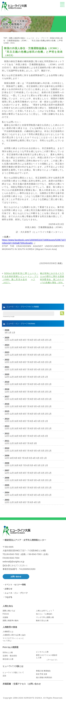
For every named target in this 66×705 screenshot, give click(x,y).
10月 (16, 340)
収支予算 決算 (41, 674)
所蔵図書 (7, 684)
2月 (10, 332)
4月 (39, 340)
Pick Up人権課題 (10, 647)
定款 (4, 676)
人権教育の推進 (10, 627)
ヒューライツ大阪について (13, 672)
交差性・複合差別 (10, 656)
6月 (31, 340)
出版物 (5, 617)
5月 (35, 340)
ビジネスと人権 (42, 652)
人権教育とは (8, 632)
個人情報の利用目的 (44, 677)
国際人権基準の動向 (17, 38)
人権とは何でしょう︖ (45, 611)
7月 (28, 340)
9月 (20, 340)
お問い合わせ (16, 577)
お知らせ (8, 589)
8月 (24, 340)
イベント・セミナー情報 (15, 585)
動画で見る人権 (42, 621)
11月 (11, 340)
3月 (6, 332)
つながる (8, 597)
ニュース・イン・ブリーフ (37, 38)
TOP (5, 38)
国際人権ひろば (9, 611)
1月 (13, 332)
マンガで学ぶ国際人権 (45, 617)
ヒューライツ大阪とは (13, 666)
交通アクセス (19, 684)
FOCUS (6, 614)
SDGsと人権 (8, 652)
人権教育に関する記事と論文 (14, 635)
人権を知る (8, 606)
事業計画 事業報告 (43, 671)
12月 (7, 340)
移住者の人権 (8, 659)
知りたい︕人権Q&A (44, 614)
